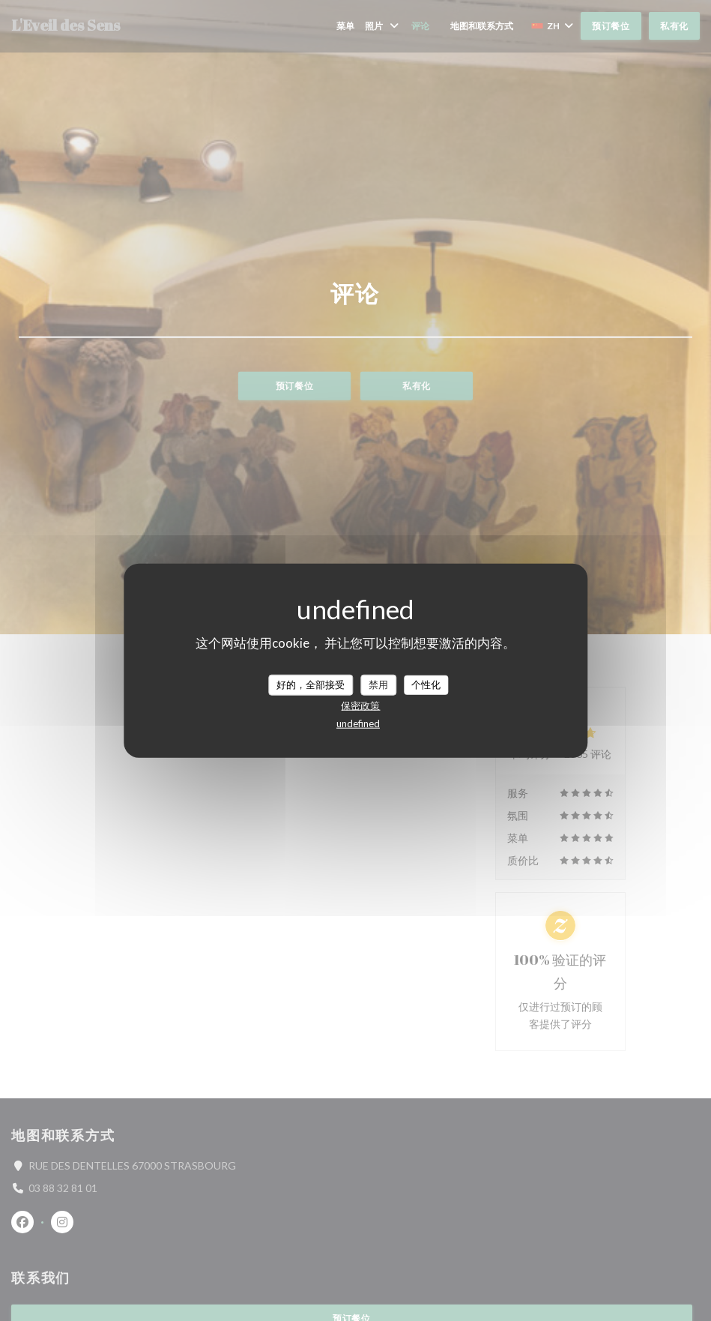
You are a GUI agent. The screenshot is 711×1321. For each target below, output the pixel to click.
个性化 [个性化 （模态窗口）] (426, 684)
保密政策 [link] (360, 705)
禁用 (378, 684)
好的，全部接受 (310, 684)
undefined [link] (358, 723)
